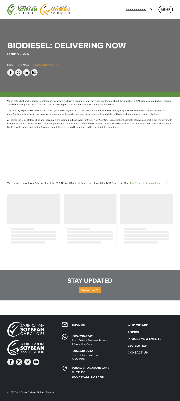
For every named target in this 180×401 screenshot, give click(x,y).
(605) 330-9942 (82, 336)
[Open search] (151, 9)
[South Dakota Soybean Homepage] (38, 9)
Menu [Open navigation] (165, 9)
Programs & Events (144, 339)
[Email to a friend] (34, 72)
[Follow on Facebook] (10, 362)
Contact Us (138, 352)
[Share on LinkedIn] (26, 72)
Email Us (78, 324)
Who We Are (138, 325)
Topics (133, 332)
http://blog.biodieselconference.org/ (149, 183)
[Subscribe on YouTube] (36, 362)
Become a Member (136, 9)
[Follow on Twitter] (19, 362)
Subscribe (88, 290)
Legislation (138, 345)
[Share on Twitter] (18, 72)
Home (10, 65)
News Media (23, 65)
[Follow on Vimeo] (27, 362)
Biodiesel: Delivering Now (45, 65)
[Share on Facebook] (10, 72)
